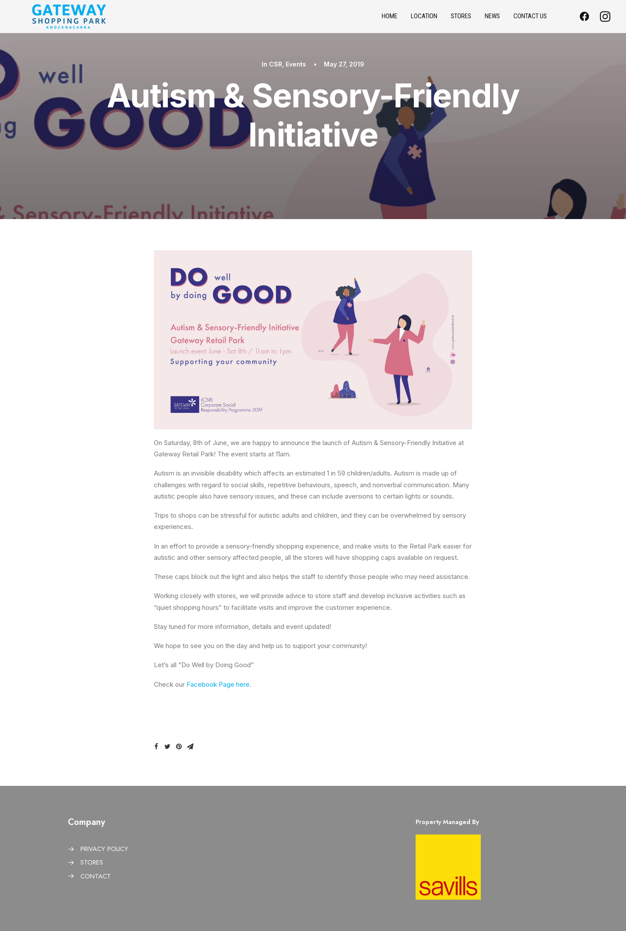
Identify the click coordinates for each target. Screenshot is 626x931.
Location (424, 20)
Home (389, 20)
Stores (461, 20)
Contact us (530, 20)
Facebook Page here (217, 684)
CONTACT (95, 876)
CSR (275, 64)
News (492, 20)
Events (296, 64)
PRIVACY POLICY (104, 849)
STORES (91, 862)
